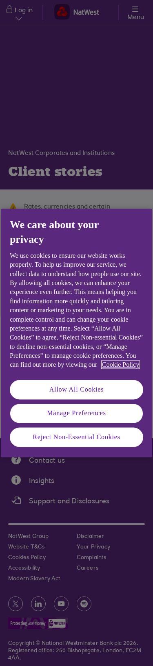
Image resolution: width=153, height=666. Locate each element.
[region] (76, 333)
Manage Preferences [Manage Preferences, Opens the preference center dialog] (76, 413)
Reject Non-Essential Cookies (76, 436)
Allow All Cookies (76, 389)
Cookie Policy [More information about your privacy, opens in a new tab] (120, 364)
